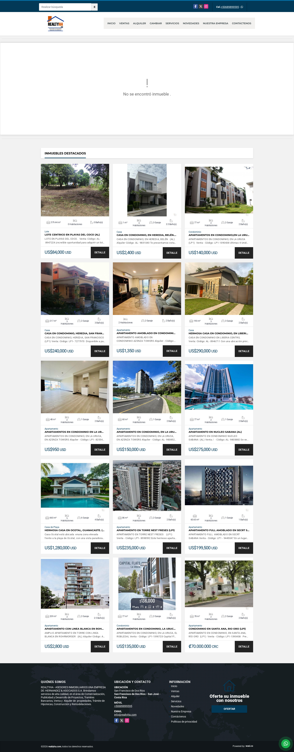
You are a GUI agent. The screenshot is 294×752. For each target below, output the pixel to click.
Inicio (111, 23)
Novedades (191, 23)
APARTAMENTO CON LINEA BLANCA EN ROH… (74, 628)
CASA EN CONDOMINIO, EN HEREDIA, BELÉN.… (146, 235)
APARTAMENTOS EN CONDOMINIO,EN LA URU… (219, 235)
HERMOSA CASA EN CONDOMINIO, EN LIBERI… (218, 333)
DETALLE (99, 252)
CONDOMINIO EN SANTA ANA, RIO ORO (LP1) (217, 628)
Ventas (124, 23)
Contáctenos (241, 23)
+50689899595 (230, 6)
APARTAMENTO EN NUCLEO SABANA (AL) (215, 432)
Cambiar (156, 23)
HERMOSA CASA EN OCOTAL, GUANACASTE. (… (74, 530)
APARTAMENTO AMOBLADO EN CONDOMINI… (146, 333)
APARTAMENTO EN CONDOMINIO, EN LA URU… (146, 432)
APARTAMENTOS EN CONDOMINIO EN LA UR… (74, 432)
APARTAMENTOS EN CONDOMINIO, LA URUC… (146, 628)
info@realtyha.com (125, 714)
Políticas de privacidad (184, 721)
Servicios (172, 23)
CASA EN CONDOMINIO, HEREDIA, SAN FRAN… (74, 333)
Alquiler (139, 23)
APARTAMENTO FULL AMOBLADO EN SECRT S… (219, 530)
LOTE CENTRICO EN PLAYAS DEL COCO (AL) (72, 234)
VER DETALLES (75, 190)
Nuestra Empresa (215, 23)
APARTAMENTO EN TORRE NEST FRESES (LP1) (146, 530)
